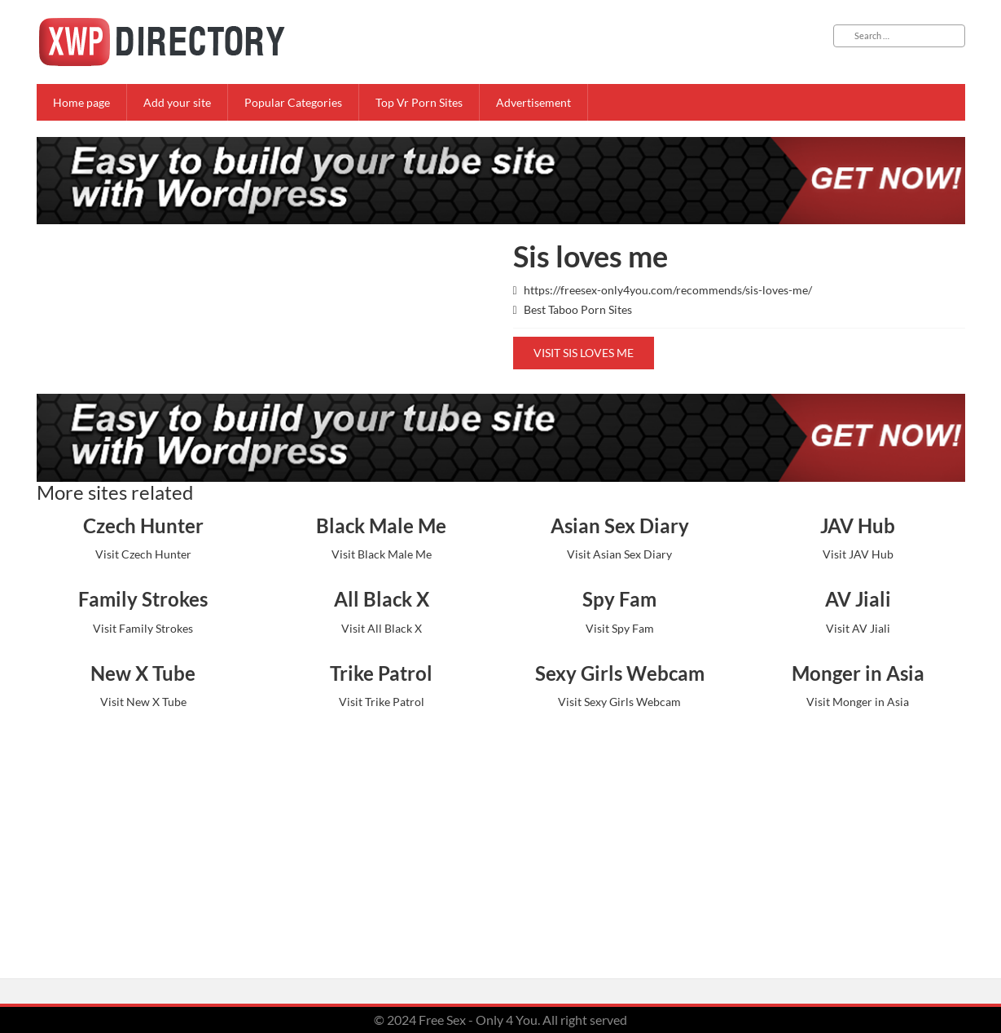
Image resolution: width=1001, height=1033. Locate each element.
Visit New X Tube (143, 702)
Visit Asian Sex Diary (619, 554)
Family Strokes (143, 599)
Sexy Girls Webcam (620, 673)
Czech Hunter (143, 525)
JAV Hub (857, 525)
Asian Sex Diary (620, 525)
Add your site (177, 102)
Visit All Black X (381, 628)
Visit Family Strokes (143, 628)
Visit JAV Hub (858, 554)
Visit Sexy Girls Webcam (619, 702)
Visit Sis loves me (583, 353)
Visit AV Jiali (858, 628)
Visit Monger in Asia (857, 702)
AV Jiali (858, 599)
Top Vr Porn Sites (419, 102)
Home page (81, 102)
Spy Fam (619, 599)
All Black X (381, 599)
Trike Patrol (381, 673)
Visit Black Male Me (381, 554)
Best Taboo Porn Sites (578, 309)
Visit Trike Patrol (381, 702)
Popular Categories (293, 102)
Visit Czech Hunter (143, 554)
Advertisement (533, 102)
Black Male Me (381, 525)
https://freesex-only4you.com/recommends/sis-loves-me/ (668, 290)
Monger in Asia (858, 673)
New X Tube (142, 673)
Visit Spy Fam (620, 628)
